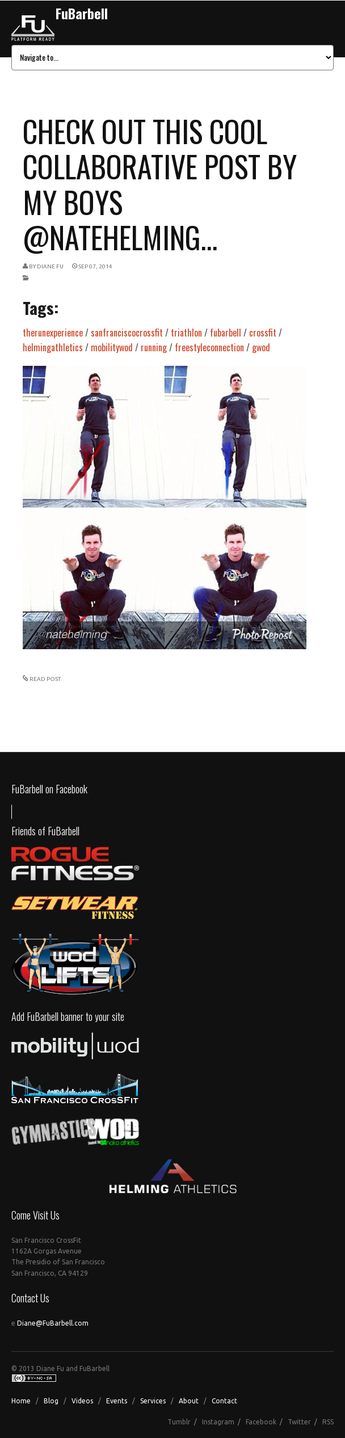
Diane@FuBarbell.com (53, 1323)
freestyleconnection (209, 347)
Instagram (218, 1422)
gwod (261, 347)
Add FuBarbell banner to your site (67, 1016)
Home (21, 1401)
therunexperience (53, 332)
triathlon (186, 332)
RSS (328, 1422)
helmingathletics (53, 347)
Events (116, 1401)
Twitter (299, 1422)
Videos (82, 1401)
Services (153, 1401)
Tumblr (179, 1422)
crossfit (262, 332)
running (154, 347)
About (189, 1401)
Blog (51, 1401)
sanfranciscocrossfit (127, 332)
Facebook (261, 1422)
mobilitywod (112, 347)
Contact (224, 1401)
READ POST (45, 679)
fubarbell (225, 332)
